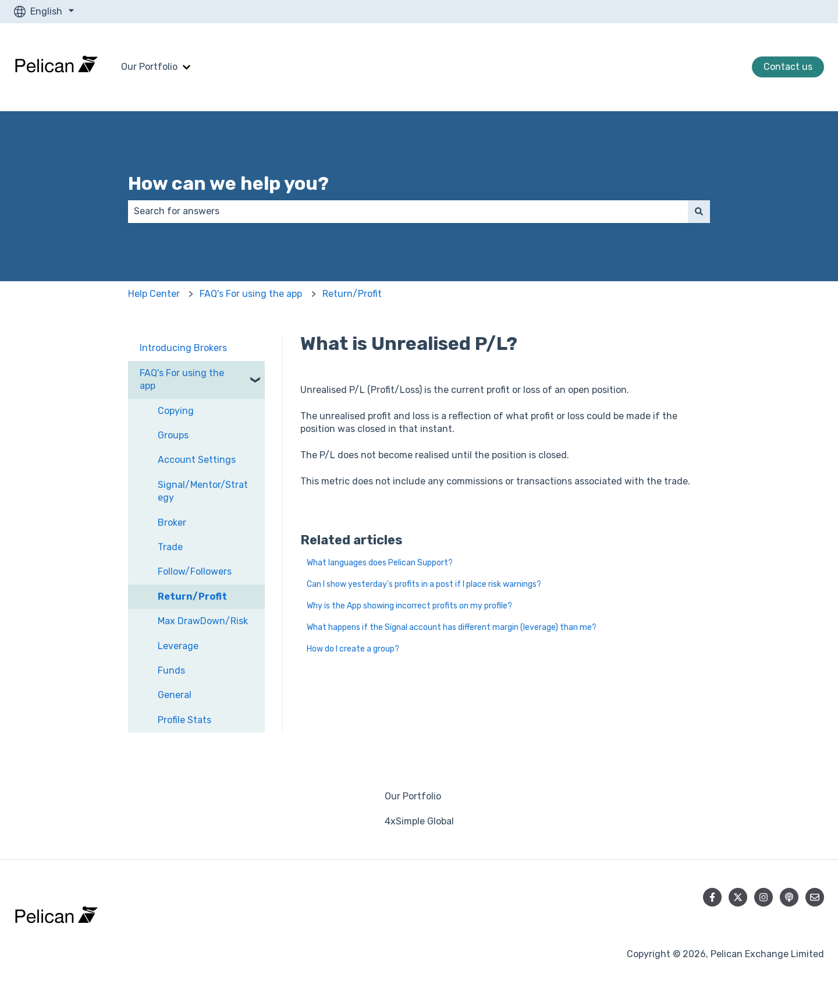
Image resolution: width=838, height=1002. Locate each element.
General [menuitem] (174, 694)
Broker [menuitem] (172, 522)
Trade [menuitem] (170, 547)
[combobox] (408, 211)
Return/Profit (352, 293)
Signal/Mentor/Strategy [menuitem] (203, 491)
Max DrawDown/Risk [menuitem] (203, 620)
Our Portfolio (149, 66)
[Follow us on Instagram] (763, 897)
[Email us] (814, 897)
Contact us (788, 66)
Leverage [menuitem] (178, 646)
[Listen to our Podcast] (789, 897)
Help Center (154, 293)
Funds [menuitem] (171, 670)
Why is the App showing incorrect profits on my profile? (409, 606)
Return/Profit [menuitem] (192, 596)
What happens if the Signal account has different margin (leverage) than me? (451, 627)
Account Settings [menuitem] (197, 459)
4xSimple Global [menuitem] (419, 821)
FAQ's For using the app (251, 293)
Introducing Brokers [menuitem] (183, 347)
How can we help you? (228, 183)
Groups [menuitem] (173, 435)
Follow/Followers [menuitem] (195, 571)
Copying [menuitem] (176, 410)
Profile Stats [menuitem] (184, 719)
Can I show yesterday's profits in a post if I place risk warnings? (424, 584)
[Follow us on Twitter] (738, 897)
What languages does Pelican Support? (380, 563)
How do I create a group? (353, 649)
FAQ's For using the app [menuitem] (182, 379)
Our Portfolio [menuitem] (413, 796)
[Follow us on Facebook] (712, 897)
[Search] (699, 211)
